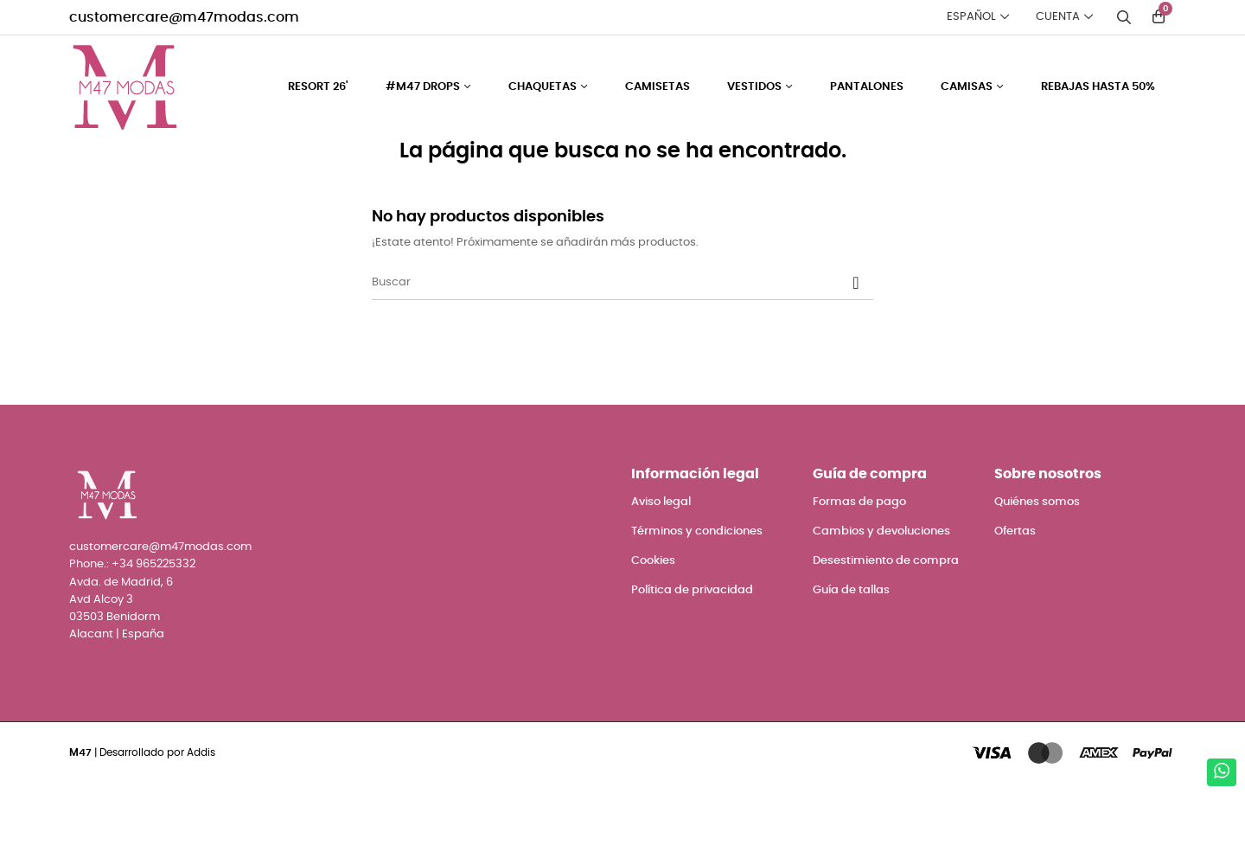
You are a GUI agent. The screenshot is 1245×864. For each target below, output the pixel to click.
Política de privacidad (692, 670)
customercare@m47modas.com (184, 17)
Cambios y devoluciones (881, 612)
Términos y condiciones (697, 612)
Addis (201, 833)
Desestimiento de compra (886, 641)
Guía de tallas (851, 670)
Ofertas (1015, 612)
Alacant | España (116, 714)
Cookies (653, 641)
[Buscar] (622, 363)
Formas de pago (859, 582)
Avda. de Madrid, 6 (121, 662)
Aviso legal (661, 582)
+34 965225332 (153, 644)
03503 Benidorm (114, 697)
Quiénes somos (1037, 582)
